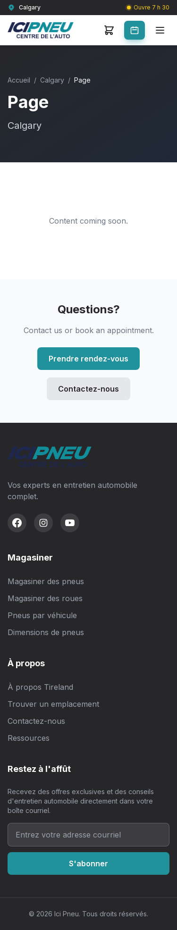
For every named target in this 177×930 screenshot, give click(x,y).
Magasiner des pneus (46, 581)
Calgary (52, 80)
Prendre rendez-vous (88, 358)
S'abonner (88, 863)
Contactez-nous (88, 389)
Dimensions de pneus (46, 632)
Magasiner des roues (45, 598)
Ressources (29, 738)
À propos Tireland (40, 687)
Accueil (19, 80)
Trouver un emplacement (53, 704)
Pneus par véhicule (42, 615)
